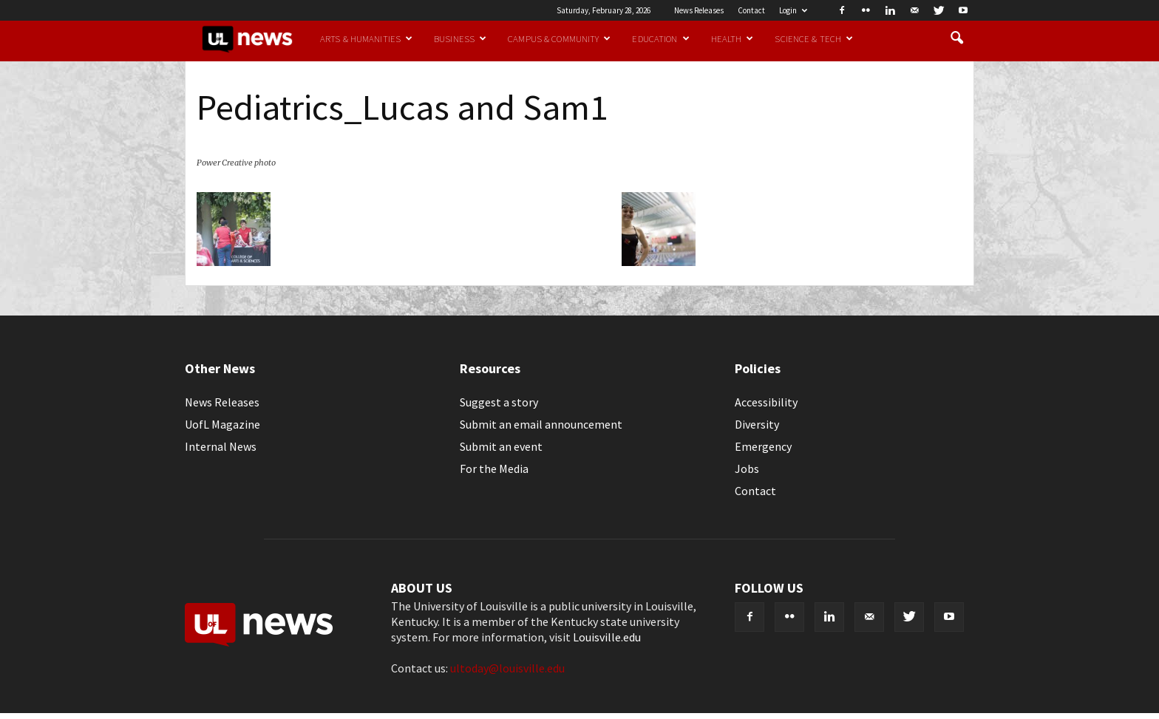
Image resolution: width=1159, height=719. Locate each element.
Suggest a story (499, 402)
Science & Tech (814, 38)
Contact (751, 10)
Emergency (763, 446)
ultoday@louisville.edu (507, 668)
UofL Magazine (222, 424)
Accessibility (766, 402)
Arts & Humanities (366, 38)
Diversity (757, 424)
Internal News (220, 446)
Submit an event (501, 446)
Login (793, 10)
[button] (956, 38)
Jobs (747, 468)
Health (732, 38)
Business (460, 38)
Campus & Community (559, 38)
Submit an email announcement (541, 424)
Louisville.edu (607, 637)
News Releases (699, 10)
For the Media (494, 468)
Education (660, 38)
